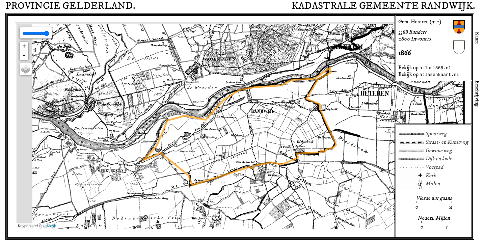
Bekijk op (424, 67)
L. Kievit (49, 226)
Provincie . (70, 6)
